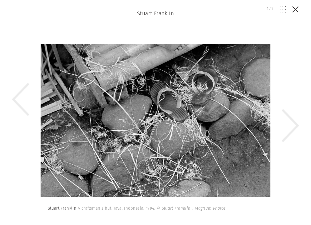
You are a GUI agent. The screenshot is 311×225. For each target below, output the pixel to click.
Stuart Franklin (155, 13)
